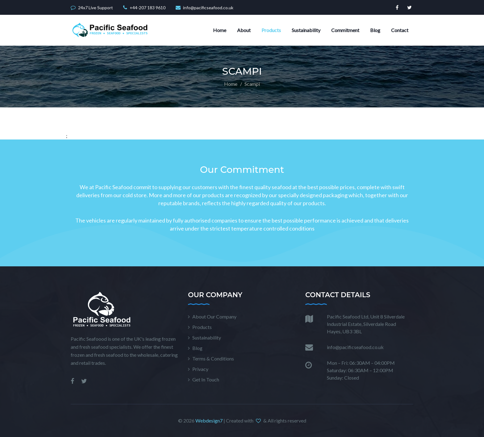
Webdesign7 (209, 420)
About (244, 30)
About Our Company (214, 316)
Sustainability (306, 30)
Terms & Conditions (213, 358)
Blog (375, 30)
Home (219, 30)
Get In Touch (205, 379)
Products (271, 30)
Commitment (345, 30)
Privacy (200, 369)
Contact (399, 30)
